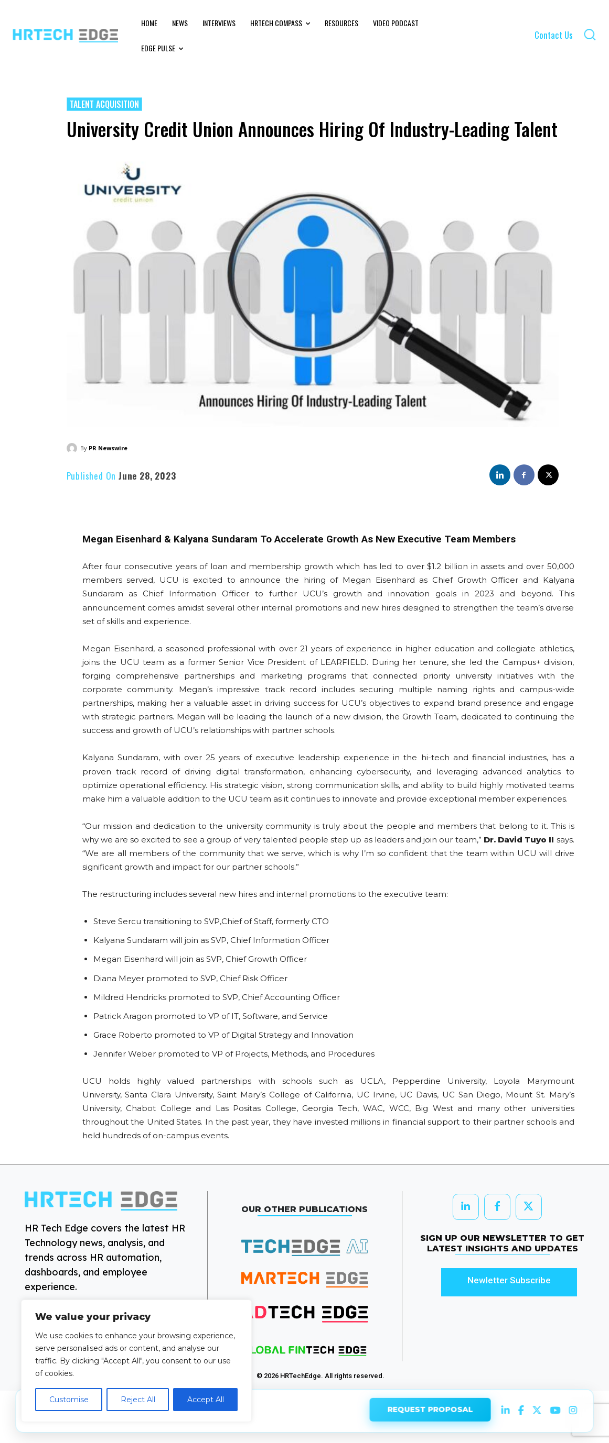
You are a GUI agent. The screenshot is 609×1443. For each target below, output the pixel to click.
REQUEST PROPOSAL (430, 1410)
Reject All (138, 1399)
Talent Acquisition (104, 104)
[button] (589, 34)
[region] (136, 1361)
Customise (69, 1399)
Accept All (205, 1399)
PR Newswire (108, 448)
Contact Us (554, 34)
